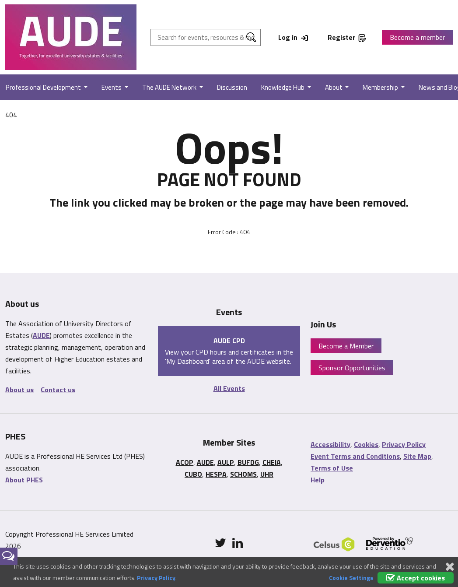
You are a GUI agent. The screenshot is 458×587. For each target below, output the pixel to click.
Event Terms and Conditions (355, 456)
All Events (229, 388)
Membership (381, 87)
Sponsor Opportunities (351, 367)
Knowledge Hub (283, 87)
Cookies (366, 444)
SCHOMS (243, 474)
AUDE (41, 335)
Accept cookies (415, 578)
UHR (266, 474)
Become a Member (346, 346)
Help (318, 480)
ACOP (184, 462)
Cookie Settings (351, 577)
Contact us (58, 389)
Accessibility (330, 444)
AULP (225, 462)
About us (19, 389)
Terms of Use (332, 468)
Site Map (417, 456)
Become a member (417, 37)
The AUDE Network (170, 87)
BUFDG (248, 462)
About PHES (24, 480)
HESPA (216, 474)
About (334, 87)
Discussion (232, 87)
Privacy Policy (404, 444)
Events (112, 87)
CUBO (193, 474)
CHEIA (271, 462)
